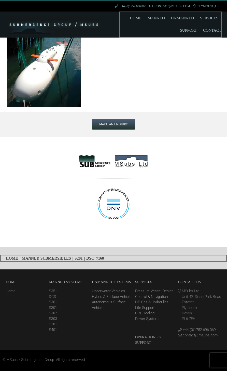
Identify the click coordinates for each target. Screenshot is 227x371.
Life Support (145, 307)
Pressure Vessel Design (154, 291)
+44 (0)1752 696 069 (197, 330)
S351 (53, 291)
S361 (53, 302)
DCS (52, 296)
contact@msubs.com (198, 335)
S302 (53, 313)
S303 (53, 319)
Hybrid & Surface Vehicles (112, 296)
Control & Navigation (151, 296)
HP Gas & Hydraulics (152, 302)
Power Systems (147, 319)
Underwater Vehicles (108, 291)
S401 (53, 330)
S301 (53, 307)
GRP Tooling (145, 313)
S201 (53, 324)
